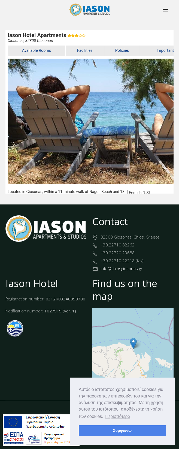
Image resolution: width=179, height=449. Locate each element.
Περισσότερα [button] (117, 416)
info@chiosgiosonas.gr (121, 268)
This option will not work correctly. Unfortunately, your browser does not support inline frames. (89, 112)
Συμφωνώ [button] (122, 430)
